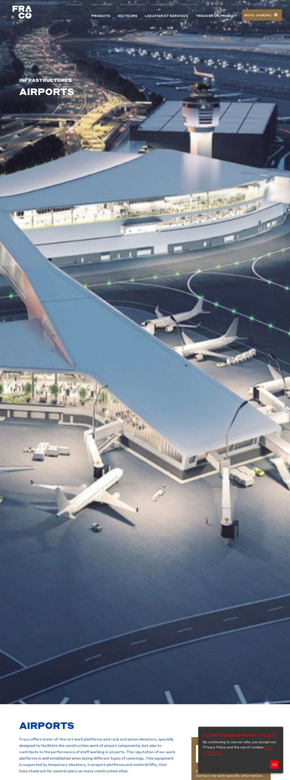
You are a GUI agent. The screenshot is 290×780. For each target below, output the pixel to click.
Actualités (74, 4)
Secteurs (127, 16)
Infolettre (189, 4)
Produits (100, 16)
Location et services (166, 16)
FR (232, 4)
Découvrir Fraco (132, 4)
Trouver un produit (216, 16)
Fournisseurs (163, 4)
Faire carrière (101, 4)
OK (274, 764)
